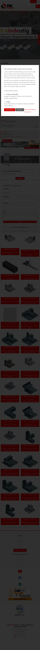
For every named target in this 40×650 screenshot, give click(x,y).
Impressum (28, 112)
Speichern (19, 109)
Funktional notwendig (12, 94)
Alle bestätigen (10, 109)
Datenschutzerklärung (30, 109)
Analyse (8, 101)
